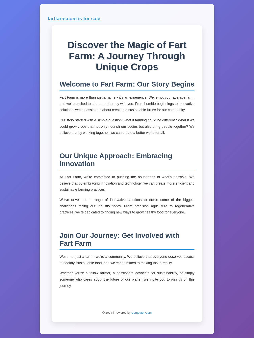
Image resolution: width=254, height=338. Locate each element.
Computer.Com (141, 312)
